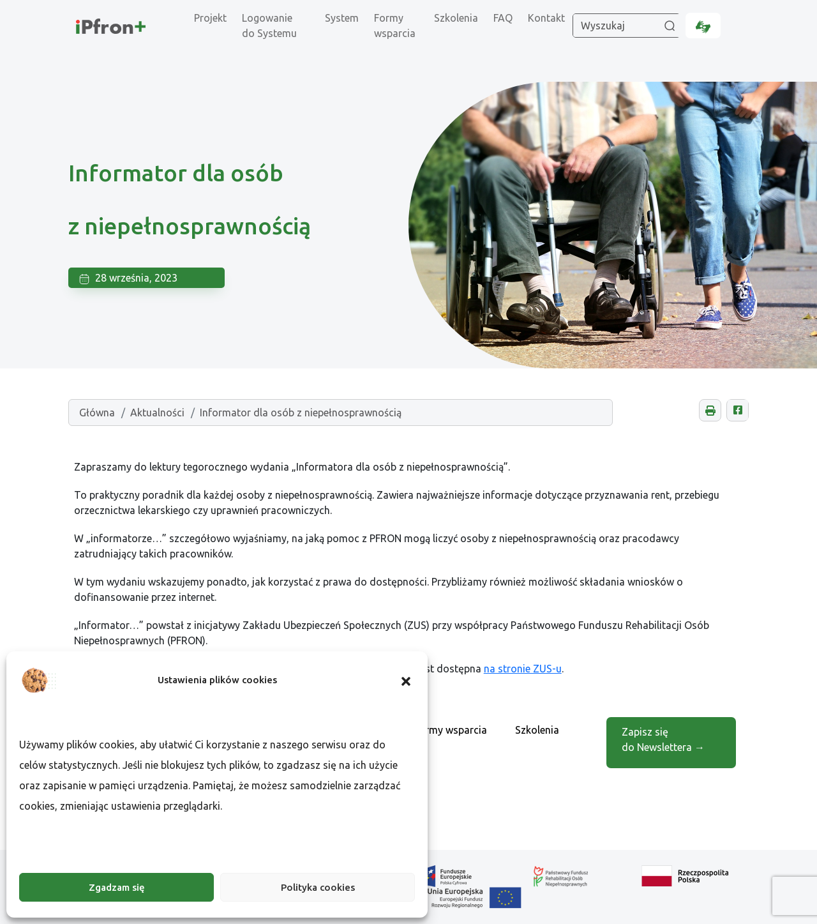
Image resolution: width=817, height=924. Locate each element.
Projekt (210, 18)
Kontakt (546, 18)
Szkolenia (456, 18)
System (342, 18)
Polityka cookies (318, 887)
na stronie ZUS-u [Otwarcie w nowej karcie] (523, 668)
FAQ (503, 18)
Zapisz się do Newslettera (663, 739)
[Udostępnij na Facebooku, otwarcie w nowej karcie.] (737, 410)
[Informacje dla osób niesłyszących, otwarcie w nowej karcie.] (703, 25)
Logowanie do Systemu (269, 25)
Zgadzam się (117, 887)
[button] (406, 680)
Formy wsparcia (395, 25)
